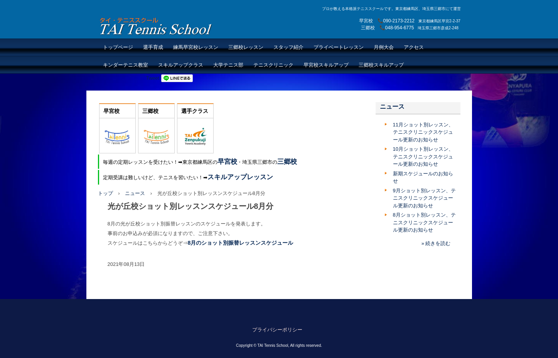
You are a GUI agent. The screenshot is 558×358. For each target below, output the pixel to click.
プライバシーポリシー (277, 330)
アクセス (414, 47)
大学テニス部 (228, 65)
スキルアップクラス (180, 65)
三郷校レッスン (245, 47)
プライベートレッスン (339, 47)
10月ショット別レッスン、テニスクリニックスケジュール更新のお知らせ (423, 156)
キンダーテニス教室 (125, 65)
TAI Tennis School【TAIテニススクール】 (156, 26)
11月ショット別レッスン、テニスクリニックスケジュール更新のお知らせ (423, 132)
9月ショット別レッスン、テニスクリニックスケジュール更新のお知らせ (424, 198)
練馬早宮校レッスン (195, 47)
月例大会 (384, 47)
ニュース (135, 193)
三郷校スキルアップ (381, 65)
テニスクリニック (273, 65)
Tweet (153, 78)
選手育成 (153, 47)
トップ (105, 193)
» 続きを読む (436, 243)
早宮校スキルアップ (326, 65)
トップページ (118, 47)
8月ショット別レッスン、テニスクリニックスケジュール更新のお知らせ (424, 222)
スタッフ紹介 (288, 47)
